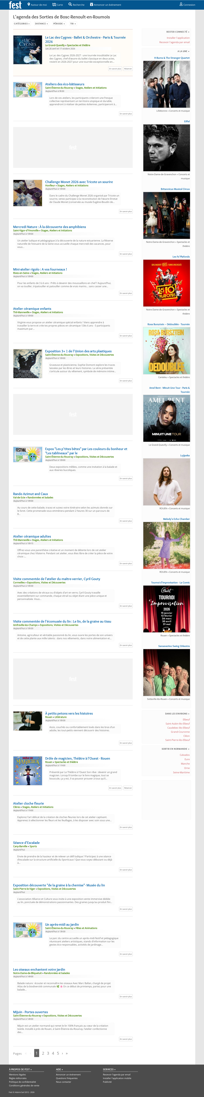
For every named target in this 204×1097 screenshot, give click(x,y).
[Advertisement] (73, 147)
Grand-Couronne (180, 731)
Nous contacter (63, 1081)
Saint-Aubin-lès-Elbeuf (178, 723)
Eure (187, 759)
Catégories (22, 23)
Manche (185, 763)
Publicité (107, 1081)
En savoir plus (115, 68)
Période (59, 23)
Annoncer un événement (105, 4)
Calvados (185, 755)
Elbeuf (186, 719)
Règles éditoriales (18, 1078)
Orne (187, 768)
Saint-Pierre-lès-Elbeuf (177, 740)
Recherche (76, 4)
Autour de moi (37, 4)
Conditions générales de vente (24, 1085)
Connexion (187, 4)
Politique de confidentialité (22, 1081)
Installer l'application (178, 37)
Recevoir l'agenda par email (174, 42)
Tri (73, 23)
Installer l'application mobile (117, 1078)
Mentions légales (17, 1074)
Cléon (186, 736)
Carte (57, 4)
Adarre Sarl (19, 1092)
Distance (41, 23)
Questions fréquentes (67, 1078)
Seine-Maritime (181, 772)
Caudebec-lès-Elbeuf (178, 727)
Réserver (128, 68)
